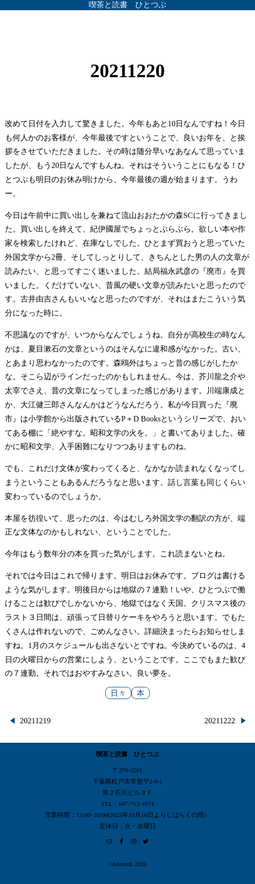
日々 (118, 693)
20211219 (35, 721)
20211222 (220, 721)
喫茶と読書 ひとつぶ (127, 4)
